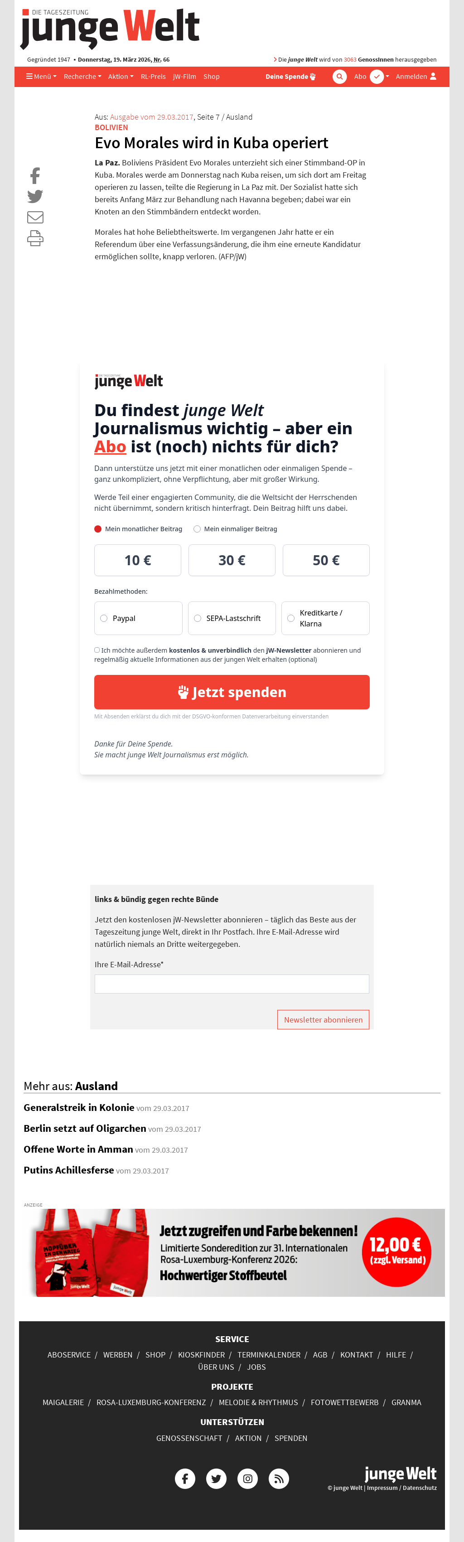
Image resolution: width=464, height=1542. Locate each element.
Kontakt (356, 1354)
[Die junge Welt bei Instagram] (248, 1477)
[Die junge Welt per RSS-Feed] (279, 1477)
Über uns (216, 1367)
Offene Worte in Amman (78, 1149)
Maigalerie (63, 1402)
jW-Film (184, 76)
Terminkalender (268, 1354)
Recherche (80, 76)
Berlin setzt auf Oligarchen (85, 1128)
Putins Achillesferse (69, 1170)
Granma (406, 1402)
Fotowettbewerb (345, 1402)
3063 (350, 59)
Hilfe (396, 1354)
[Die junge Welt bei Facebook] (185, 1477)
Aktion (118, 76)
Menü (38, 76)
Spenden (291, 1438)
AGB (320, 1354)
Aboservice (69, 1354)
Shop (211, 76)
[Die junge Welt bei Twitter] (216, 1477)
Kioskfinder (201, 1354)
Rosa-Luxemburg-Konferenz (151, 1402)
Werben (118, 1354)
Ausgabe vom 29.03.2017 (151, 117)
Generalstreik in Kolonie (79, 1107)
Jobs (256, 1367)
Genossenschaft (189, 1438)
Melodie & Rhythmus (258, 1402)
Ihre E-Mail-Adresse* (129, 964)
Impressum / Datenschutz (402, 1488)
